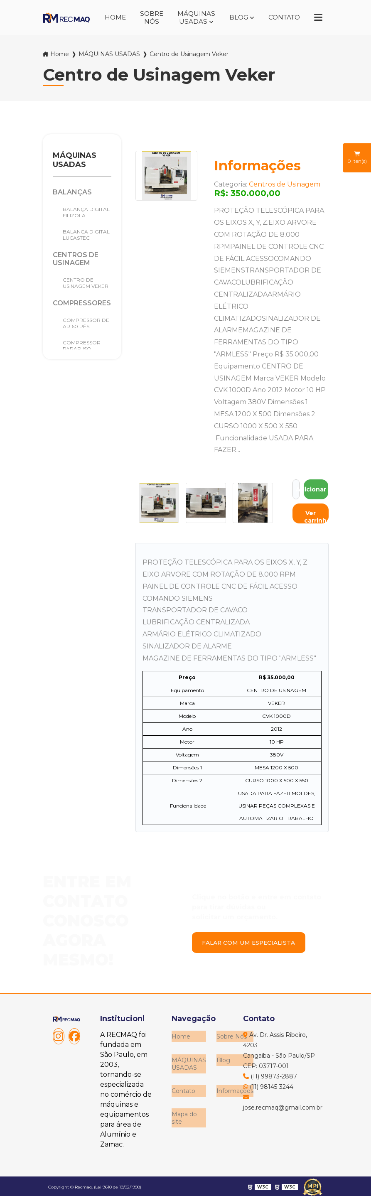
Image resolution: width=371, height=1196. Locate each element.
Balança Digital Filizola (86, 211)
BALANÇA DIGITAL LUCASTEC (86, 233)
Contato (282, 17)
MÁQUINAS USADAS (192, 17)
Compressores (82, 302)
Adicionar (316, 487)
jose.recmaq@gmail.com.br (280, 1101)
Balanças (72, 191)
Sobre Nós (146, 17)
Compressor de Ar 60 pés (86, 322)
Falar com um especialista (251, 941)
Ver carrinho (316, 515)
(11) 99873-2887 (270, 1074)
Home (109, 17)
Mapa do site (184, 1111)
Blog (235, 17)
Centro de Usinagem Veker (85, 281)
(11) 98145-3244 (268, 1085)
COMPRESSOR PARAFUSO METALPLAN (82, 347)
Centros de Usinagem (75, 257)
